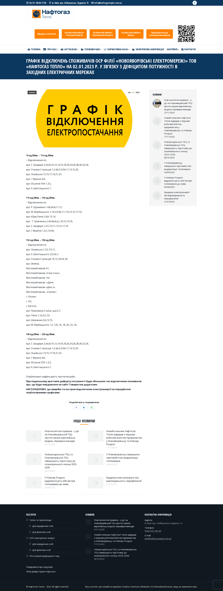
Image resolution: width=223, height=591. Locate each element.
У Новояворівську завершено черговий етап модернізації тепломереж (123, 458)
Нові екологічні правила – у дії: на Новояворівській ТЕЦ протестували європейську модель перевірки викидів (62, 436)
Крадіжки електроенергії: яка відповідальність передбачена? (124, 479)
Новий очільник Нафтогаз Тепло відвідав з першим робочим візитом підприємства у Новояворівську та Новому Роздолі (124, 438)
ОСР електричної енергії (42, 538)
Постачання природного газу (44, 555)
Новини (32, 93)
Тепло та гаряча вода (40, 520)
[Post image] (34, 436)
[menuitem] (34, 49)
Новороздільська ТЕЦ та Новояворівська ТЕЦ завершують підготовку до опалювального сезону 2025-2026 (61, 461)
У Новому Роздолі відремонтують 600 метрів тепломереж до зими (60, 481)
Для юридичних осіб (42, 526)
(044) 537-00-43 (153, 530)
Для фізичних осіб (41, 532)
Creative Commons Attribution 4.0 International (143, 586)
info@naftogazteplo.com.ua (108, 2)
